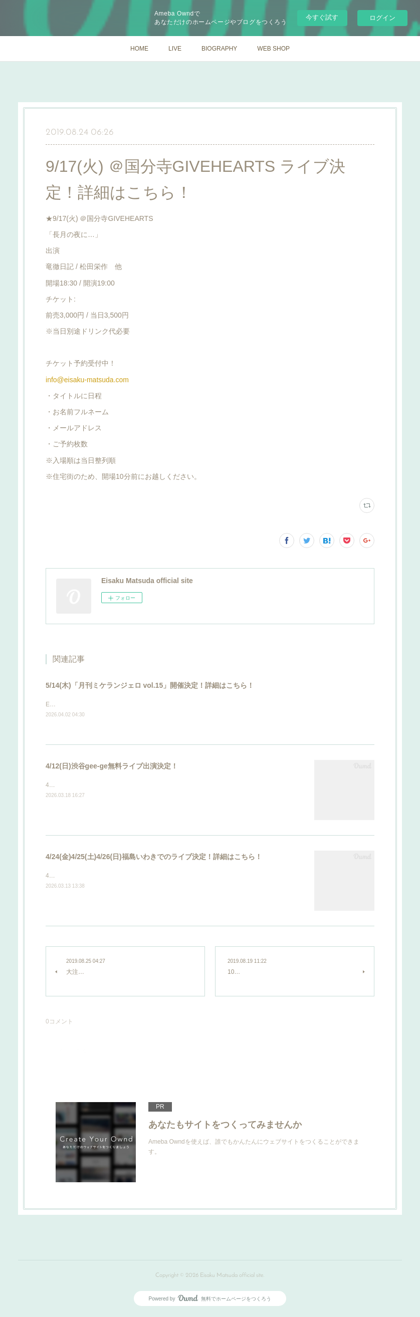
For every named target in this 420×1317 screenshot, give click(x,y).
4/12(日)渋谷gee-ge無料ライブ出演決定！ (112, 766)
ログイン (382, 18)
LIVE (174, 48)
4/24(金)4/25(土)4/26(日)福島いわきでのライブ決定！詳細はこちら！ (154, 857)
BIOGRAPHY (219, 48)
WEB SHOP (273, 48)
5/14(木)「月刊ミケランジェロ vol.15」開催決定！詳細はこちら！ (150, 685)
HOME (139, 48)
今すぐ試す (322, 17)
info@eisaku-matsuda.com (87, 380)
